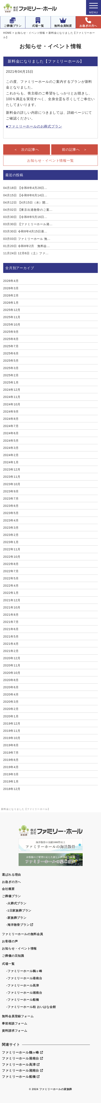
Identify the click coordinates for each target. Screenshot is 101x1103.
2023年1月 (11, 542)
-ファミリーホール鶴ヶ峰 (24, 971)
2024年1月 (11, 462)
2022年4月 (11, 585)
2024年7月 (11, 426)
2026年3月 (11, 288)
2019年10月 (11, 738)
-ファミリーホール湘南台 (24, 992)
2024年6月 (11, 433)
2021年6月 (11, 629)
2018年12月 (11, 789)
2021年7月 (11, 622)
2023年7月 (11, 498)
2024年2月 (11, 455)
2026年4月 (11, 280)
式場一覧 (38, 22)
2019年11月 (11, 730)
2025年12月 (11, 310)
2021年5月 (11, 636)
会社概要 (8, 889)
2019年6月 (11, 760)
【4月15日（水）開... (25, 202)
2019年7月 (11, 752)
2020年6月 (11, 687)
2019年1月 (11, 781)
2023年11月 (11, 476)
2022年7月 (11, 571)
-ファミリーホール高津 (22, 985)
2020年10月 (11, 672)
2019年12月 (11, 723)
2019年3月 (11, 774)
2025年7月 (11, 346)
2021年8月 (11, 614)
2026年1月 (11, 302)
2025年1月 (11, 382)
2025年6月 (11, 353)
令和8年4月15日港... (25, 231)
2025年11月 (11, 317)
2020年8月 (11, 680)
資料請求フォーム (14, 1030)
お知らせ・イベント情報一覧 (50, 160)
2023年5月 (11, 513)
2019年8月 (11, 745)
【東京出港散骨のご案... (28, 209)
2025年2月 (11, 375)
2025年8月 (11, 339)
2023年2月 (11, 535)
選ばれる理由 (11, 874)
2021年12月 (11, 600)
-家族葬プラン (16, 917)
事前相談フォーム (14, 1023)
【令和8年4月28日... (25, 188)
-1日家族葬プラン (18, 910)
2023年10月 (11, 484)
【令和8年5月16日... (25, 217)
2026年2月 (11, 295)
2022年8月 (11, 564)
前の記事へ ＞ (74, 149)
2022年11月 (11, 549)
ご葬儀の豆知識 (13, 955)
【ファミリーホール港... (28, 224)
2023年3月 (11, 527)
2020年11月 (11, 665)
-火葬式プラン (16, 903)
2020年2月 (11, 709)
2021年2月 (11, 651)
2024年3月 (11, 448)
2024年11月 (11, 397)
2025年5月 (11, 360)
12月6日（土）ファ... (25, 253)
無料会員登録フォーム (18, 1016)
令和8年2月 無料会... (26, 246)
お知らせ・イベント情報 (19, 948)
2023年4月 (11, 520)
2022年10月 (11, 556)
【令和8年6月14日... (25, 195)
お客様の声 (10, 941)
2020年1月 (11, 716)
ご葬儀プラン (13, 22)
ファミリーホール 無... (26, 238)
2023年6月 (11, 505)
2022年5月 (11, 578)
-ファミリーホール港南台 (24, 978)
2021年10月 (11, 607)
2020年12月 (11, 658)
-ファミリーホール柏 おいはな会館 (31, 1007)
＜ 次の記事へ (26, 149)
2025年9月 (11, 331)
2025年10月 (11, 324)
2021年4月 (11, 643)
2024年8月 (11, 418)
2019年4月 (11, 767)
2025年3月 (11, 368)
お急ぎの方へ (88, 22)
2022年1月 (11, 592)
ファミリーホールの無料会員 (22, 934)
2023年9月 (11, 491)
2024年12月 (11, 389)
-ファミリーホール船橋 (22, 999)
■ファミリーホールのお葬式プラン (34, 126)
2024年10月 (11, 404)
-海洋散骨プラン (19, 924)
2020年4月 (11, 694)
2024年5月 (11, 440)
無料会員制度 (63, 22)
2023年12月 (11, 469)
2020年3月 (11, 701)
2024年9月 (11, 411)
